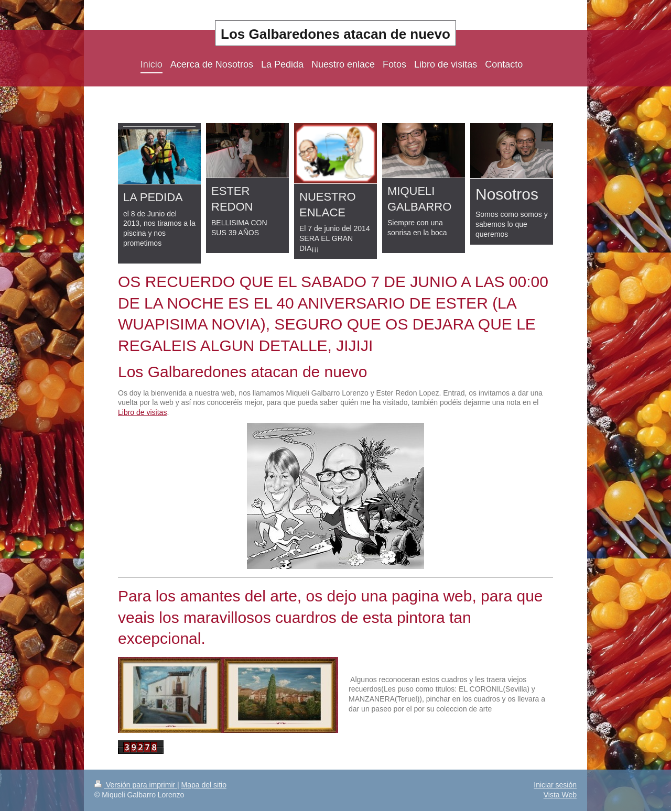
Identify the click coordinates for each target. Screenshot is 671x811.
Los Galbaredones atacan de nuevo (335, 34)
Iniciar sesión (555, 785)
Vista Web (560, 795)
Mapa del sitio (203, 785)
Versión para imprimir (135, 785)
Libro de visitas (142, 412)
